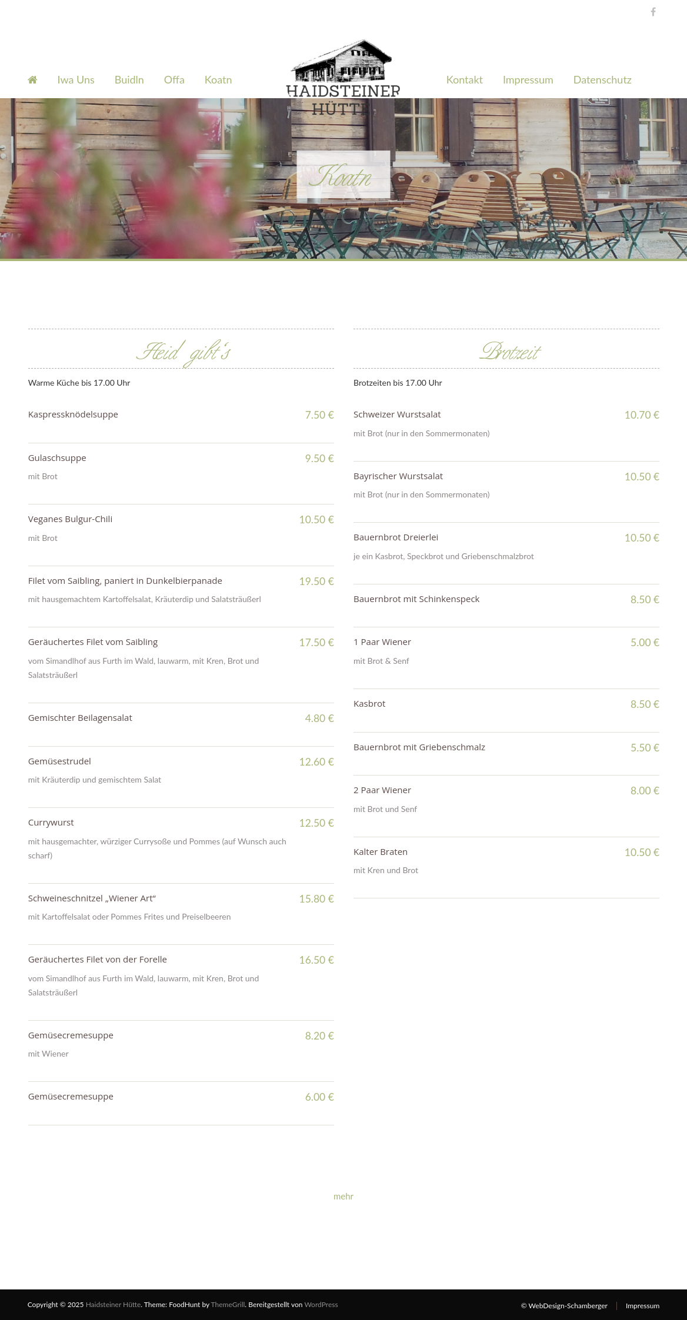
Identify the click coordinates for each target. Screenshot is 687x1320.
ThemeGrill (228, 1304)
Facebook (650, 10)
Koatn (218, 79)
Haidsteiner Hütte (113, 1304)
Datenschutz (602, 79)
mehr (343, 1196)
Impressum (528, 79)
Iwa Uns (76, 79)
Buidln (129, 79)
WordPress (321, 1304)
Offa (174, 79)
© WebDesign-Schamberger (564, 1305)
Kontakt (464, 79)
